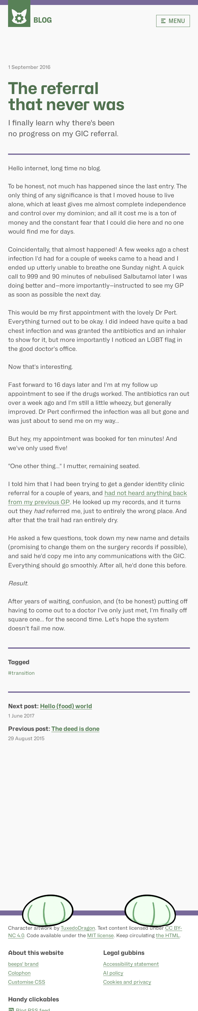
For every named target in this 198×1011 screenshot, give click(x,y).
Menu (173, 21)
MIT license (100, 935)
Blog (42, 20)
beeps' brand (23, 964)
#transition (21, 673)
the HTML (168, 935)
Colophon (19, 973)
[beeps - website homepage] (19, 13)
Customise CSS (26, 982)
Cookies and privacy (127, 982)
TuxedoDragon (78, 928)
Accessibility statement (131, 964)
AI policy (113, 973)
